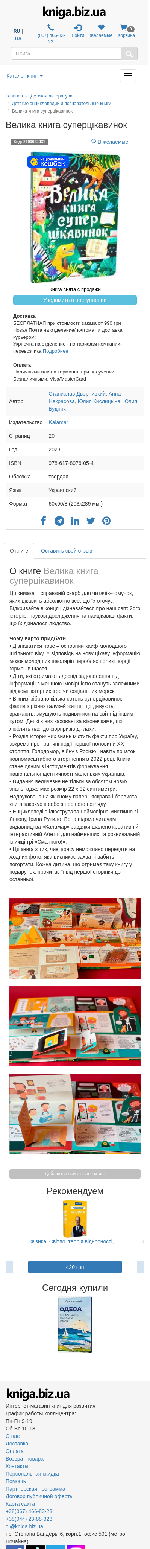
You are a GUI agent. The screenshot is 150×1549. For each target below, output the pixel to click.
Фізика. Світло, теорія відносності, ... (75, 1241)
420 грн (75, 1267)
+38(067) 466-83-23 (29, 1511)
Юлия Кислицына (99, 401)
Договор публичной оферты (39, 1496)
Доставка (17, 1444)
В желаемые (109, 142)
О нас (13, 1436)
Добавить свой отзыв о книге (75, 1173)
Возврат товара (25, 1459)
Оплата (15, 1451)
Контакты (17, 1466)
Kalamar (58, 422)
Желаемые (100, 31)
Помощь (16, 1481)
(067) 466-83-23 (50, 34)
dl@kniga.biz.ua (24, 1526)
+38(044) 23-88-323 (29, 1519)
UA (18, 38)
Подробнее (55, 351)
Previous (6, 1324)
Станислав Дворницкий (77, 394)
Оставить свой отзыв (66, 551)
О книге (19, 551)
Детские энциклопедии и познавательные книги (61, 103)
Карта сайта (20, 1504)
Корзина (126, 31)
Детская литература (51, 96)
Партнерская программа (35, 1489)
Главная (14, 96)
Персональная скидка (32, 1474)
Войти (78, 31)
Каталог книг (24, 76)
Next (143, 1324)
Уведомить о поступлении (74, 300)
